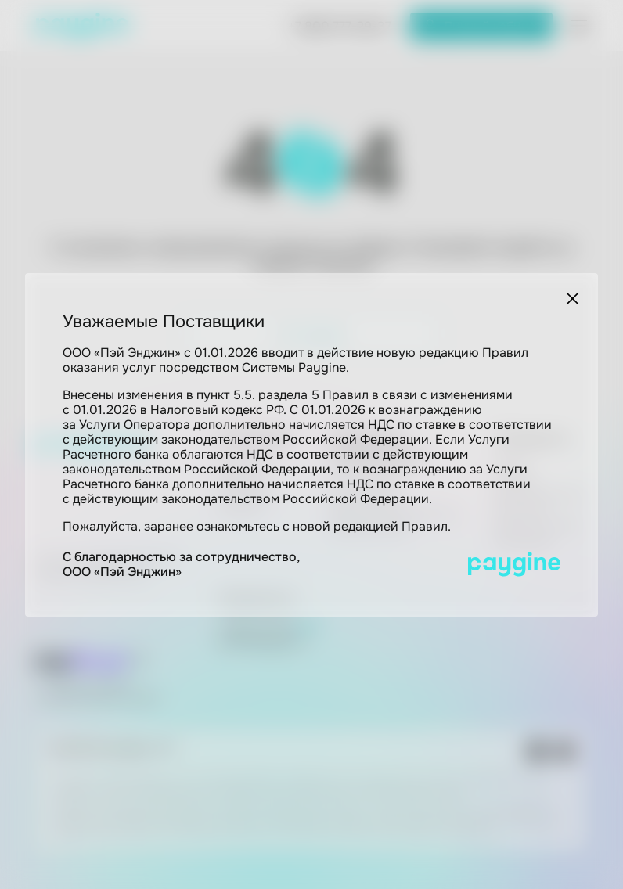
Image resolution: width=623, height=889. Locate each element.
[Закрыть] (572, 298)
